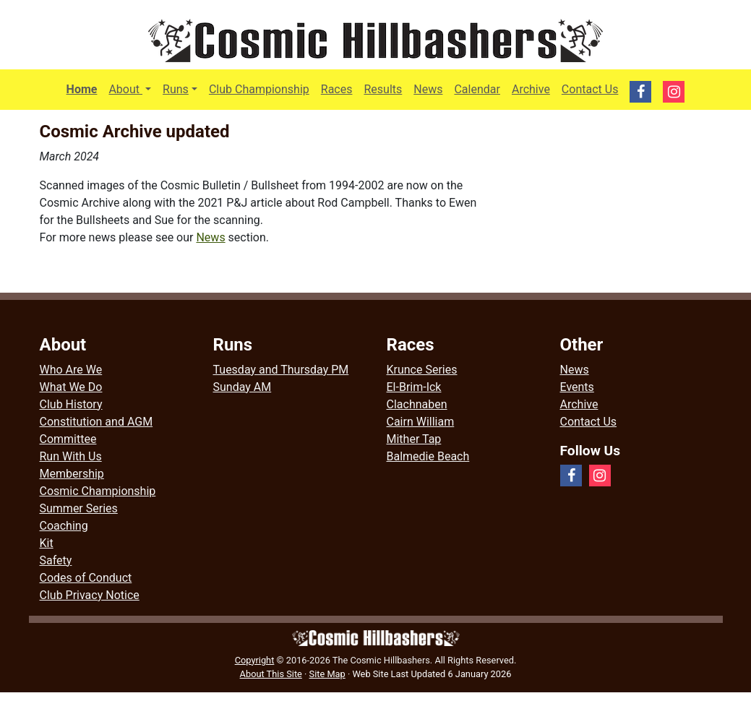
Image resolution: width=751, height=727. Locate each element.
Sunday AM (242, 387)
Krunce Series (422, 370)
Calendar (476, 89)
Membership (72, 474)
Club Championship (259, 89)
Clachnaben (417, 404)
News (427, 89)
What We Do (71, 387)
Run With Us (71, 456)
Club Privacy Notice (90, 595)
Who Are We (71, 370)
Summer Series (79, 508)
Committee (68, 439)
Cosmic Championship (98, 491)
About (132, 88)
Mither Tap (414, 439)
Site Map (327, 673)
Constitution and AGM (96, 422)
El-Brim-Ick (414, 387)
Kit (46, 543)
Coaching (64, 526)
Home (82, 89)
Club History (71, 404)
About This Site (271, 673)
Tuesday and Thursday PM (281, 370)
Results (383, 89)
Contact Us (590, 89)
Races (337, 89)
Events (577, 387)
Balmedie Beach (428, 456)
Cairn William (421, 422)
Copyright (255, 660)
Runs (176, 89)
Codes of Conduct (86, 578)
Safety (56, 560)
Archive (531, 89)
